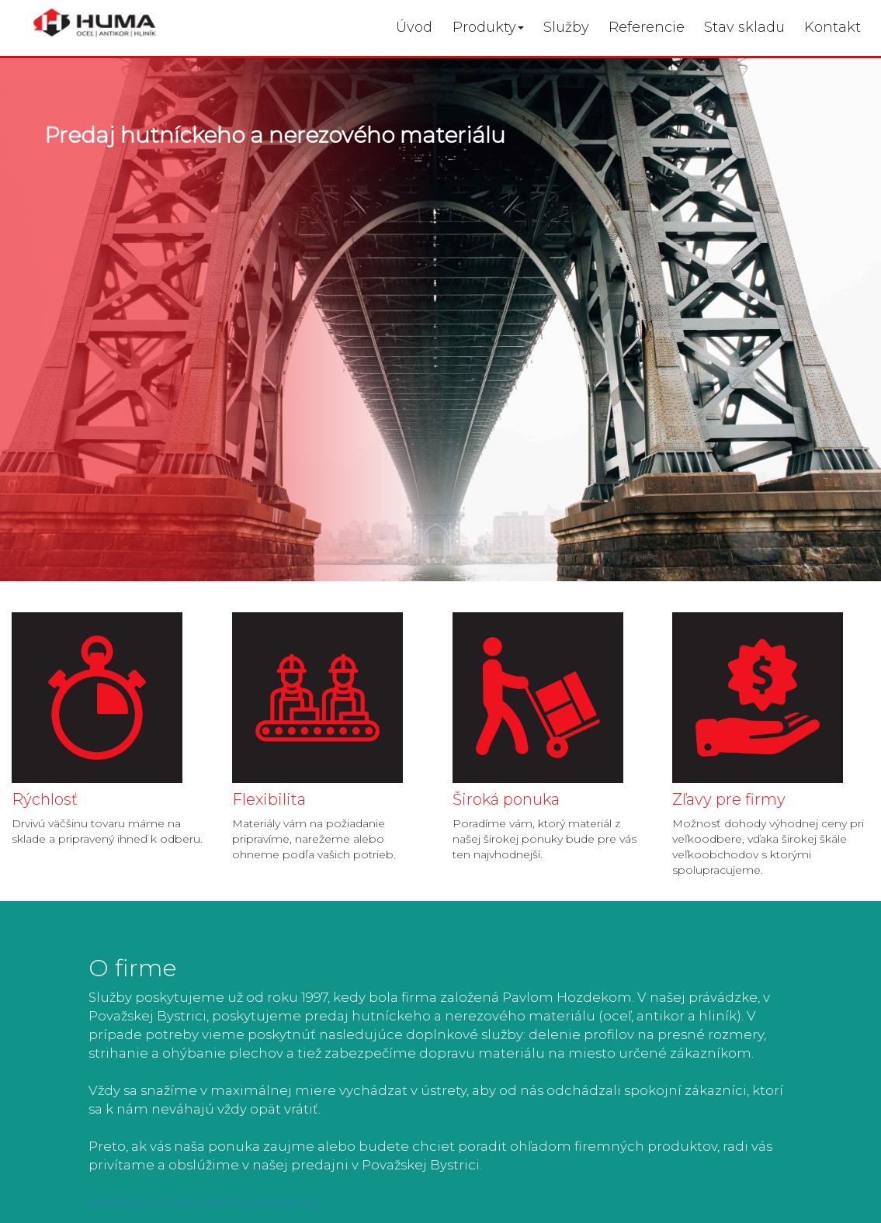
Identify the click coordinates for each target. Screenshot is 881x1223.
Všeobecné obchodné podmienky (204, 1202)
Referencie (647, 27)
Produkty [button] (488, 27)
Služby (566, 27)
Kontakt (832, 27)
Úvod (414, 27)
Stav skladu (744, 27)
